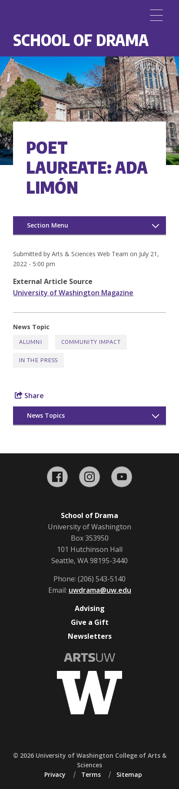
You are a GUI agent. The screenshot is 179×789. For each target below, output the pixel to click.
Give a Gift (90, 622)
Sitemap (129, 774)
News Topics (46, 415)
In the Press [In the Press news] (38, 360)
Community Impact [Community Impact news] (91, 342)
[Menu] (156, 15)
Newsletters (90, 636)
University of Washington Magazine (73, 292)
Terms (91, 774)
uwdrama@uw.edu (100, 590)
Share (29, 395)
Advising (90, 608)
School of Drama (81, 40)
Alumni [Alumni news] (30, 342)
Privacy (55, 774)
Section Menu (47, 225)
